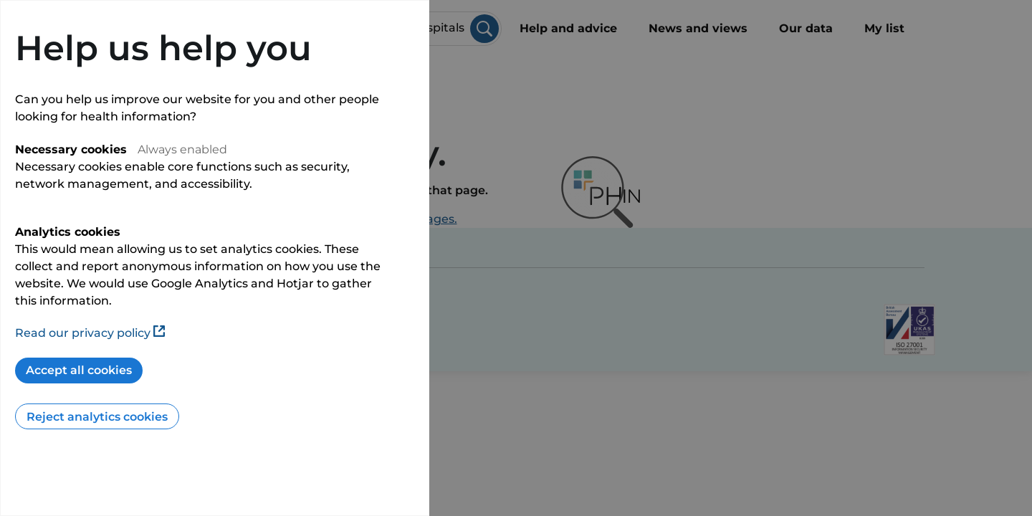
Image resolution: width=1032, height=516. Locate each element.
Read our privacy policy (90, 333)
